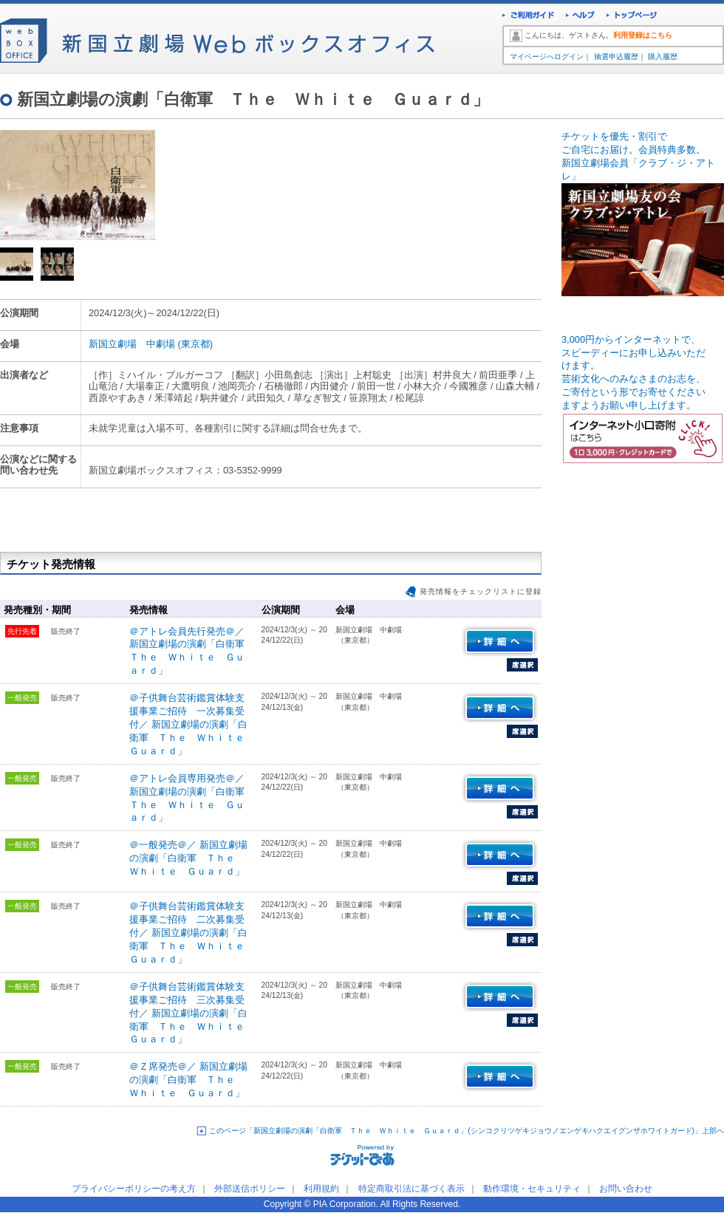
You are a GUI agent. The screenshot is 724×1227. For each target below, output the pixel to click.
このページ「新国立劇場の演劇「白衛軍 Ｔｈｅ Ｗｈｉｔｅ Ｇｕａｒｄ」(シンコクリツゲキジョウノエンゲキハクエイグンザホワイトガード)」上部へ (466, 1131)
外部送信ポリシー (249, 1188)
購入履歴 (662, 56)
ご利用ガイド (528, 16)
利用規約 (321, 1188)
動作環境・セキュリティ (532, 1188)
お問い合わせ (625, 1188)
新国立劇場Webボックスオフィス (217, 37)
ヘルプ (580, 16)
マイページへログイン (547, 56)
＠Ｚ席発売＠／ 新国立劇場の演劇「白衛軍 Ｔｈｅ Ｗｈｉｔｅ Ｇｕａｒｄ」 (188, 1079)
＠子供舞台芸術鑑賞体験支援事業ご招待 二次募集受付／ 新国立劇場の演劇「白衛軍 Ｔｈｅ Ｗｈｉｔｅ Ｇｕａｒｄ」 (191, 932)
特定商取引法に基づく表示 (411, 1188)
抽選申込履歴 (616, 56)
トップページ (632, 16)
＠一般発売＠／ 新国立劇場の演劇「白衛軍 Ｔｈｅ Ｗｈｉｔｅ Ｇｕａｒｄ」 (188, 858)
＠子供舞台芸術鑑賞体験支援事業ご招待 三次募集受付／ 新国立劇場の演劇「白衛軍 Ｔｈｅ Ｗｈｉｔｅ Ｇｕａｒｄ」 (191, 1013)
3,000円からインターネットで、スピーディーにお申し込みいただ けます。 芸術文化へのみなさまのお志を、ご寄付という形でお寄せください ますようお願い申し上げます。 (642, 388)
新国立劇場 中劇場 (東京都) (151, 343)
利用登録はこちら (642, 35)
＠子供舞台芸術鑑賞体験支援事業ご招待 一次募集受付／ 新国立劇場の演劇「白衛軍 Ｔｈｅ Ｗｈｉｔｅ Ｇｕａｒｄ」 (191, 724)
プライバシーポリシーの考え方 (134, 1188)
